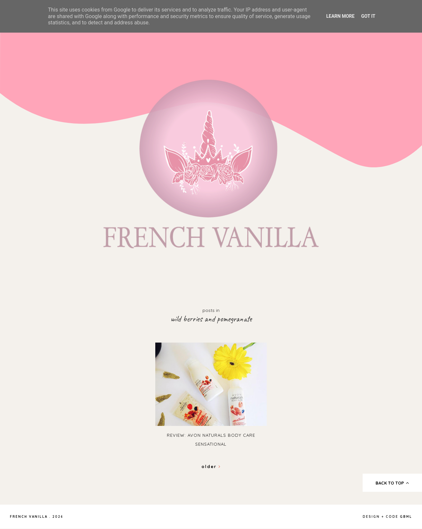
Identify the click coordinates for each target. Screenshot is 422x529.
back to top (392, 483)
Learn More (340, 16)
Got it (368, 16)
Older (211, 466)
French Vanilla (28, 517)
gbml (406, 517)
